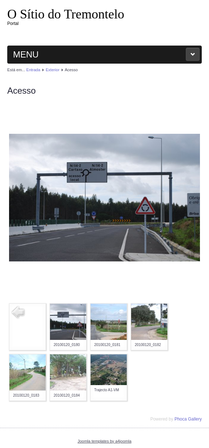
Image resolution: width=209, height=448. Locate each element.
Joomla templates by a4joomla (104, 441)
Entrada (33, 70)
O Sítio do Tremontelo (65, 14)
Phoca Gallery (188, 419)
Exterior (52, 70)
